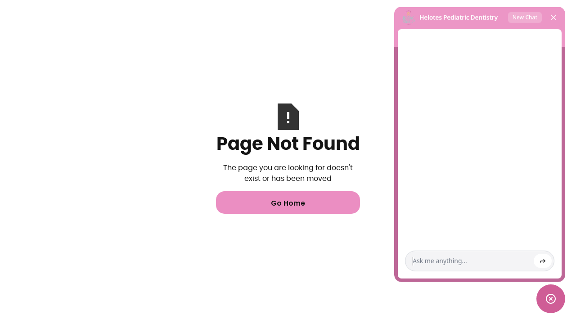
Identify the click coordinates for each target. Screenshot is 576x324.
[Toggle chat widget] (550, 298)
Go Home (288, 203)
